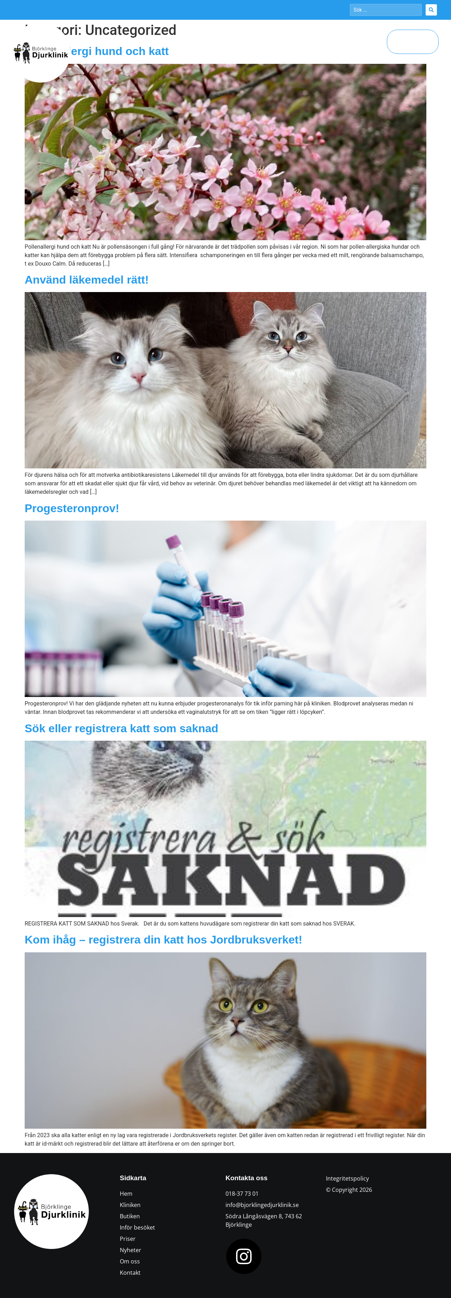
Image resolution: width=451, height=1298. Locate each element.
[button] (412, 42)
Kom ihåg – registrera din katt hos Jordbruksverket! (163, 939)
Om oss (363, 39)
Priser (329, 39)
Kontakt (368, 55)
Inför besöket (259, 39)
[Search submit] (431, 10)
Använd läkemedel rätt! (87, 279)
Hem (116, 39)
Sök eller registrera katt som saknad (121, 728)
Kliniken (145, 39)
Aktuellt (299, 39)
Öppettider (182, 39)
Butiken (218, 39)
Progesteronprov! (72, 508)
